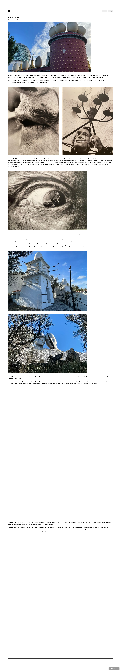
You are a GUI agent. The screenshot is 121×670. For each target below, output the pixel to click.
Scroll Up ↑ (111, 660)
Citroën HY (99, 3)
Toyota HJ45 (84, 3)
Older (110, 11)
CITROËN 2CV (92, 3)
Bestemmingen (75, 3)
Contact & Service (108, 3)
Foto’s (63, 3)
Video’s (68, 3)
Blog (58, 3)
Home (54, 3)
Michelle (21, 19)
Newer (104, 11)
